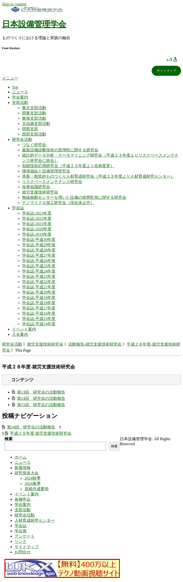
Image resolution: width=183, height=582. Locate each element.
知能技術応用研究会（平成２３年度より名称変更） (68, 166)
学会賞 (21, 531)
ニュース (20, 92)
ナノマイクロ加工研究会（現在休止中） (58, 203)
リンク (21, 541)
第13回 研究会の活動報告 (41, 392)
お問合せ (23, 552)
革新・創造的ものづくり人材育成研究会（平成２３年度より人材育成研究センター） (98, 176)
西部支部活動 (34, 134)
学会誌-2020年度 (36, 229)
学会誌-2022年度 (36, 218)
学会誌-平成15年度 (38, 318)
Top (15, 87)
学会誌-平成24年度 (38, 271)
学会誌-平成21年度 (38, 287)
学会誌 (18, 208)
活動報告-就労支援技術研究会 (95, 344)
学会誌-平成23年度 (38, 276)
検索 (9, 439)
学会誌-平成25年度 (38, 266)
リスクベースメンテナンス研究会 (52, 181)
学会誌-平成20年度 (38, 292)
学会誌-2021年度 (36, 224)
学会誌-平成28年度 (38, 250)
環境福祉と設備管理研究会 (46, 171)
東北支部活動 (34, 108)
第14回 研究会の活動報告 (41, 398)
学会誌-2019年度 (36, 234)
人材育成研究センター (35, 520)
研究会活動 (22, 139)
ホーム (21, 457)
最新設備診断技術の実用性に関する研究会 (60, 150)
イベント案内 (24, 329)
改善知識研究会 (36, 187)
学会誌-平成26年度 (38, 260)
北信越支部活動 (36, 123)
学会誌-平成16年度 (38, 313)
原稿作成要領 (37, 489)
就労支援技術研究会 (40, 192)
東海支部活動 (34, 118)
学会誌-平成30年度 (38, 239)
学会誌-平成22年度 (38, 282)
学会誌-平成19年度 (38, 297)
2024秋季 (33, 478)
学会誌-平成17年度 (38, 308)
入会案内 (20, 334)
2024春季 (33, 483)
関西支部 (30, 129)
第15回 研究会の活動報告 (41, 405)
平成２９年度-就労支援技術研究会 (40, 433)
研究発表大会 (27, 473)
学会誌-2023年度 (36, 213)
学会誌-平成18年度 (38, 303)
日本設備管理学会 (34, 24)
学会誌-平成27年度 (38, 255)
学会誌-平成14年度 (38, 324)
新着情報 (23, 468)
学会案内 (20, 97)
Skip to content (14, 4)
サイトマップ (166, 71)
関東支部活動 (34, 113)
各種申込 (23, 499)
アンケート (25, 536)
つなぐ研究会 (34, 145)
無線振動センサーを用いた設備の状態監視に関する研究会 (74, 197)
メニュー (10, 78)
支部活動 (20, 102)
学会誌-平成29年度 (38, 245)
